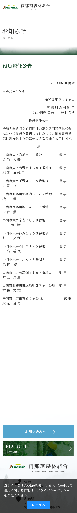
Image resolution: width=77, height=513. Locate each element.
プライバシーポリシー (53, 490)
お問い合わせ (35, 431)
